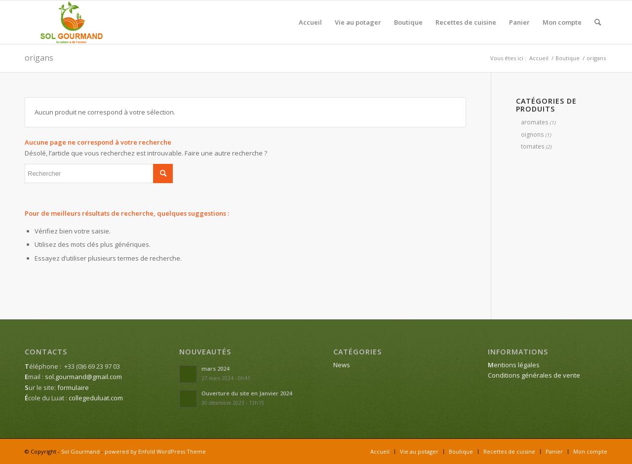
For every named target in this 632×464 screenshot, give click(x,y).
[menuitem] (310, 22)
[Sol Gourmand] (72, 22)
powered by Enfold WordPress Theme (155, 451)
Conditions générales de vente (534, 375)
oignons (532, 134)
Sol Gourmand (80, 451)
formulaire (73, 387)
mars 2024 (215, 368)
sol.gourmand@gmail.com (83, 376)
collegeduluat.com (96, 397)
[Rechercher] (597, 22)
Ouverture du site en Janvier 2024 (246, 393)
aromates (534, 122)
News (341, 364)
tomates (532, 146)
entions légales (514, 364)
